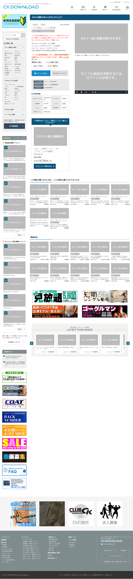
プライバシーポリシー (115, 556)
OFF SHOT (53, 81)
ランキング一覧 (27, 539)
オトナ (16, 97)
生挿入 (6, 66)
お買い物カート (52, 558)
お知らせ (71, 547)
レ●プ (16, 62)
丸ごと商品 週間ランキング (31, 548)
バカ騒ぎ (17, 68)
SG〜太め (7, 101)
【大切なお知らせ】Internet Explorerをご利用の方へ (13, 356)
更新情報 (71, 544)
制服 (16, 93)
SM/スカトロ (8, 64)
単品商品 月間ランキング (30, 543)
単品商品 (4, 547)
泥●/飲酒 (7, 72)
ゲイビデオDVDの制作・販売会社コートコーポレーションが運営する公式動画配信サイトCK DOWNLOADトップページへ (21, 7)
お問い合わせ (108, 550)
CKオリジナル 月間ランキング (31, 556)
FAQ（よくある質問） (55, 543)
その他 (6, 74)
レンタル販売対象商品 (8, 560)
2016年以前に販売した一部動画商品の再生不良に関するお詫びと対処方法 (15, 363)
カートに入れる (42, 73)
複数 (16, 57)
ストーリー (8, 62)
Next (128, 343)
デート (46, 81)
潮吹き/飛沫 (18, 64)
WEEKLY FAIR (6, 555)
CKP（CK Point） (54, 545)
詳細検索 (15, 126)
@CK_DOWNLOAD (109, 544)
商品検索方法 (52, 541)
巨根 (6, 88)
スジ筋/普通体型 (53, 84)
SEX (6, 55)
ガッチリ (7, 90)
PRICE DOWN (6, 557)
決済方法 (51, 548)
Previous (31, 343)
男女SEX (17, 55)
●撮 (6, 59)
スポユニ (7, 95)
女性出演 (7, 57)
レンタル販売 (72, 540)
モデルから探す (9, 109)
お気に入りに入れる (60, 73)
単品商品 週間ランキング (30, 541)
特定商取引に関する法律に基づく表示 (115, 561)
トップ (72, 10)
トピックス (71, 542)
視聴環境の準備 (53, 539)
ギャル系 (17, 90)
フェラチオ (18, 53)
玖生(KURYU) (48, 87)
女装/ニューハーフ (10, 103)
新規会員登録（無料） (54, 553)
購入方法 (51, 550)
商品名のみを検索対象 (12, 39)
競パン (16, 95)
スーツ (6, 99)
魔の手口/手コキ (9, 53)
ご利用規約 (123, 550)
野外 (16, 59)
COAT (64, 103)
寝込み (6, 68)
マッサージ (18, 72)
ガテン (16, 99)
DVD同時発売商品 (7, 551)
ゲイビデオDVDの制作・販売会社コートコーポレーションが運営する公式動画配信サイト (27, 3)
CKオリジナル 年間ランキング (31, 558)
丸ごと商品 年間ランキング (31, 552)
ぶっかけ (17, 66)
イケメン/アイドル (10, 84)
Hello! (45, 107)
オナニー (17, 51)
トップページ (5, 537)
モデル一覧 (5, 562)
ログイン (127, 2)
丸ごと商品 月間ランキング (31, 550)
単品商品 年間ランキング (30, 545)
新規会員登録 (116, 10)
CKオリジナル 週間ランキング (31, 554)
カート (127, 10)
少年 (45, 84)
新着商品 (4, 544)
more (20, 235)
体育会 (16, 88)
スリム (6, 86)
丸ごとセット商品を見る (44, 166)
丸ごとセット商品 (7, 549)
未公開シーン (8, 70)
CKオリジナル (6, 553)
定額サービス (72, 537)
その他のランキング (14, 342)
